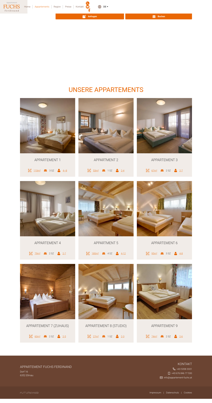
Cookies (187, 396)
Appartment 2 (105, 160)
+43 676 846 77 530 (181, 377)
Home (96, 6)
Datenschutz (172, 396)
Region (127, 6)
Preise (138, 6)
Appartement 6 (164, 243)
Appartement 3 (164, 160)
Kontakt (150, 6)
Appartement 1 (47, 160)
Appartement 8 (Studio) (106, 326)
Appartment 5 (105, 243)
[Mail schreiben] (165, 7)
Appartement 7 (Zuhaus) (47, 328)
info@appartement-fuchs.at (177, 381)
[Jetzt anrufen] (158, 7)
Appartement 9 (164, 326)
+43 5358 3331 (184, 373)
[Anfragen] (156, 16)
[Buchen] (181, 16)
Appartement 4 (47, 243)
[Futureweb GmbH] (29, 397)
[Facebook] (172, 7)
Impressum (154, 396)
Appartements (111, 6)
